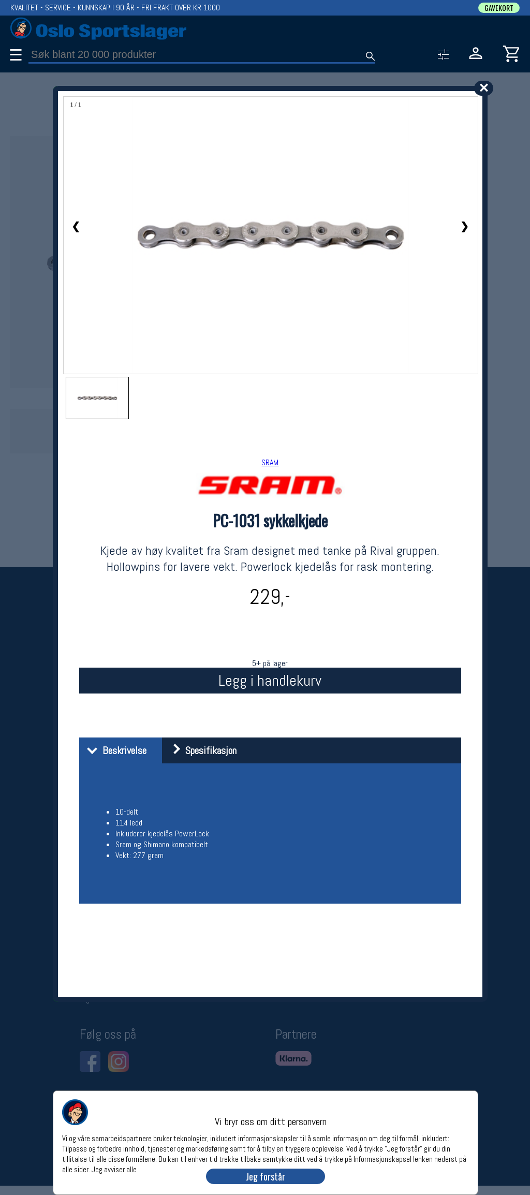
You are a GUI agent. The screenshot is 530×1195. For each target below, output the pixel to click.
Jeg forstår (265, 1176)
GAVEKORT (498, 8)
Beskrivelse (114, 750)
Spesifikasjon (201, 750)
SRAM (269, 462)
